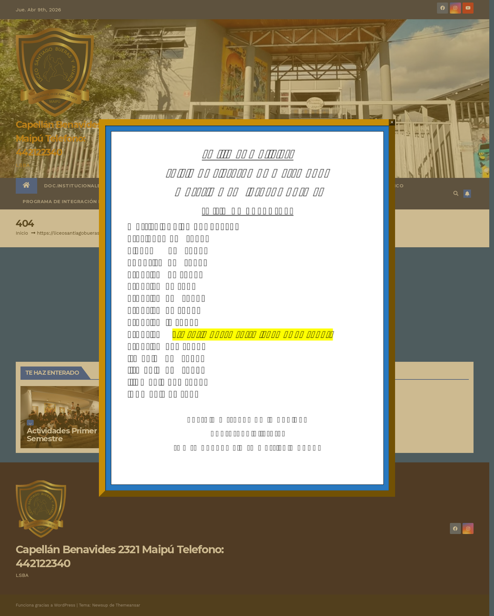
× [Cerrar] (392, 122)
